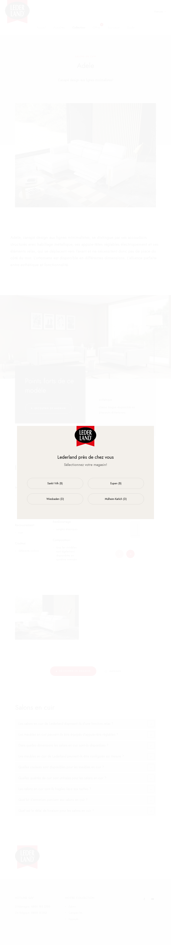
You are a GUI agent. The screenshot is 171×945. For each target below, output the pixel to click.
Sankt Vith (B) (55, 483)
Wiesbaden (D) (55, 499)
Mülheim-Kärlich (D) (116, 499)
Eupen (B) (116, 483)
